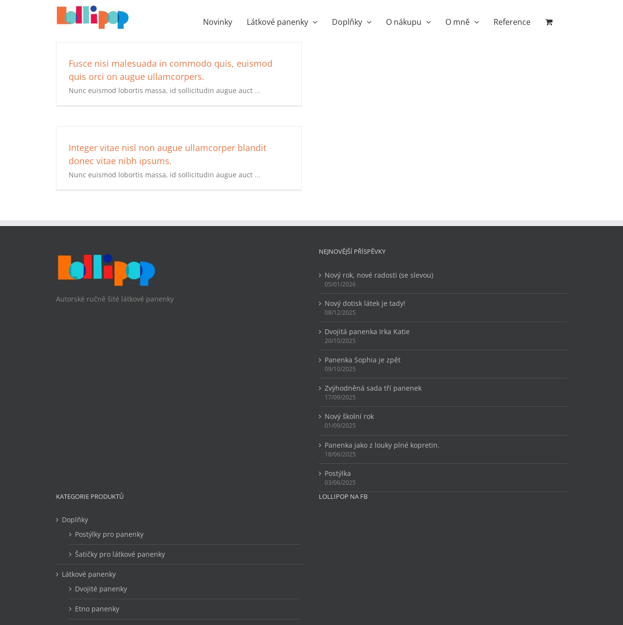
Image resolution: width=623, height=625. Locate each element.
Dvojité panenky (101, 588)
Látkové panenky (89, 574)
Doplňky (75, 519)
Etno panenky (97, 608)
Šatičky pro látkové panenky (120, 554)
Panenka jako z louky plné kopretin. (382, 445)
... (257, 90)
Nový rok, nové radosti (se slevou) (379, 275)
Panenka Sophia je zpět (363, 359)
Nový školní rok (349, 416)
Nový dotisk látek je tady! (365, 303)
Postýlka (338, 473)
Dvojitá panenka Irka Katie (367, 331)
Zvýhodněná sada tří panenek (373, 388)
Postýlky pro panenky (109, 534)
